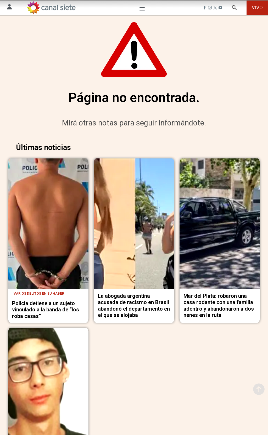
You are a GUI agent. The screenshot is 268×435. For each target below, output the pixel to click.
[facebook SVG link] (205, 8)
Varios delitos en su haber (39, 296)
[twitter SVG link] (215, 8)
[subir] (258, 389)
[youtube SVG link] (221, 8)
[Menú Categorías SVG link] (142, 10)
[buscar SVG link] (234, 8)
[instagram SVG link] (210, 8)
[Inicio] (51, 8)
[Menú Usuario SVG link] (9, 8)
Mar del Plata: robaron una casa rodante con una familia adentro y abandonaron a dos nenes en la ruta (218, 308)
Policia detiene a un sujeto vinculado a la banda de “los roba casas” (45, 312)
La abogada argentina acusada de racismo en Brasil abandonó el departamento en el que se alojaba (134, 308)
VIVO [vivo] (257, 7)
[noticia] (48, 227)
